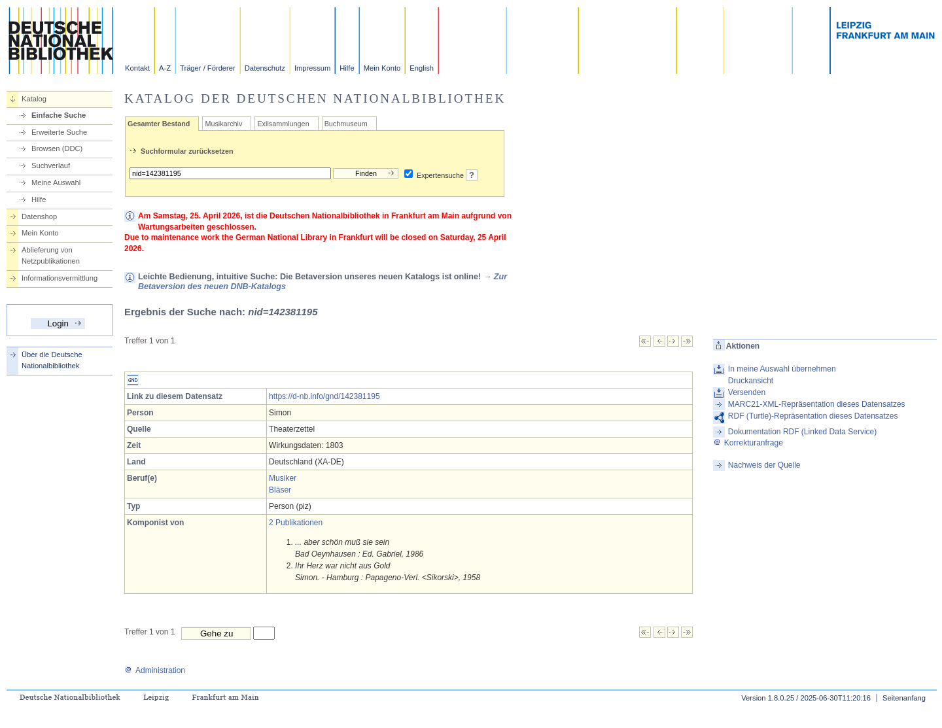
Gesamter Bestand (159, 124)
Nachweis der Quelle (764, 465)
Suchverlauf (50, 165)
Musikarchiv (223, 124)
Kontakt (137, 68)
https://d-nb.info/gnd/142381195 (324, 396)
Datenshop (39, 216)
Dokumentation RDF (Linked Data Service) (802, 431)
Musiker (282, 478)
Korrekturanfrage (748, 442)
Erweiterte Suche (59, 132)
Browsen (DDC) (56, 148)
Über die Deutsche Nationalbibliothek (52, 360)
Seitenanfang (904, 698)
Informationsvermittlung (59, 278)
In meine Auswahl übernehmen (782, 368)
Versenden (746, 392)
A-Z (165, 68)
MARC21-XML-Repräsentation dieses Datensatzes (816, 404)
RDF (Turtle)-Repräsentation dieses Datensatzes (813, 416)
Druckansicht (750, 380)
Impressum (312, 68)
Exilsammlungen (283, 124)
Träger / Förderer (208, 68)
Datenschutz (265, 68)
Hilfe (347, 68)
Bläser (280, 489)
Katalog (34, 99)
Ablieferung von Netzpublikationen (51, 255)
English (422, 68)
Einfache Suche (58, 115)
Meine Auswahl (55, 182)
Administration (154, 670)
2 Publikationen (296, 522)
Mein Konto (382, 68)
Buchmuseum (346, 124)
